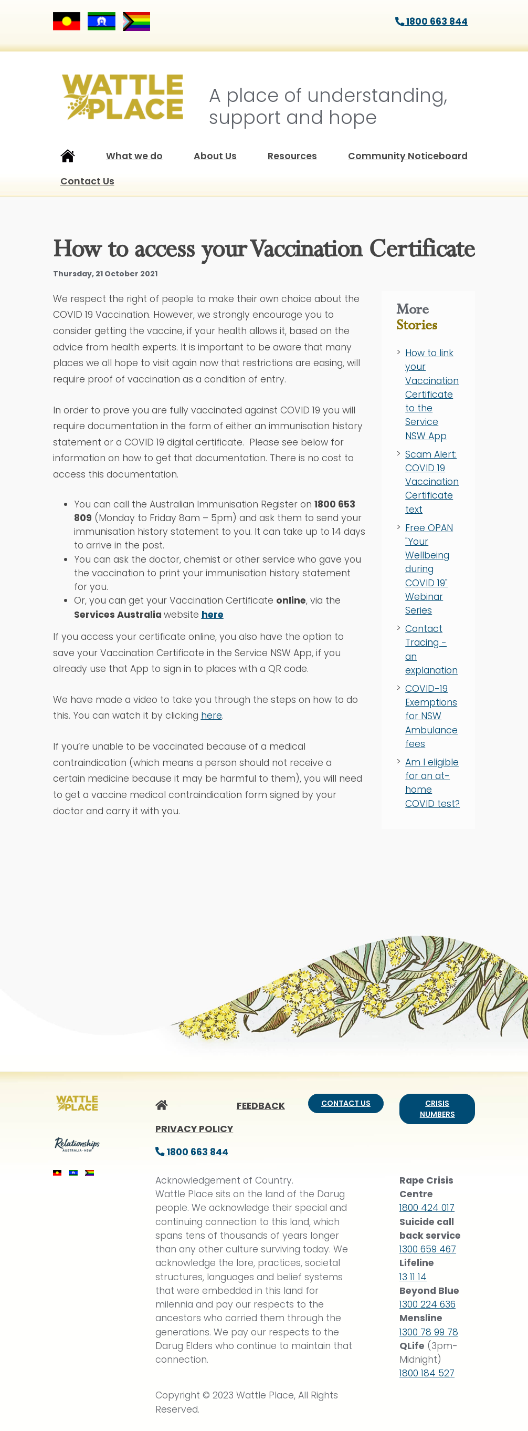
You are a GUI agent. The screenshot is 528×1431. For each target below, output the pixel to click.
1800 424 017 (427, 1207)
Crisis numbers (437, 1108)
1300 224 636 (427, 1304)
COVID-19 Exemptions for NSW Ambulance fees (431, 716)
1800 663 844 (431, 21)
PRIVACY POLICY (194, 1129)
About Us (215, 156)
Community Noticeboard (408, 156)
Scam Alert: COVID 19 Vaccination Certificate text (432, 482)
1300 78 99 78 (428, 1332)
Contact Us (87, 181)
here (211, 715)
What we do (134, 156)
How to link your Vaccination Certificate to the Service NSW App (432, 394)
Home (67, 158)
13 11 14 (413, 1277)
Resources (292, 156)
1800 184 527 (427, 1373)
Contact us (346, 1103)
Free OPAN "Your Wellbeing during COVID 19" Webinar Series (429, 569)
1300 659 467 (427, 1249)
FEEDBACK (261, 1106)
